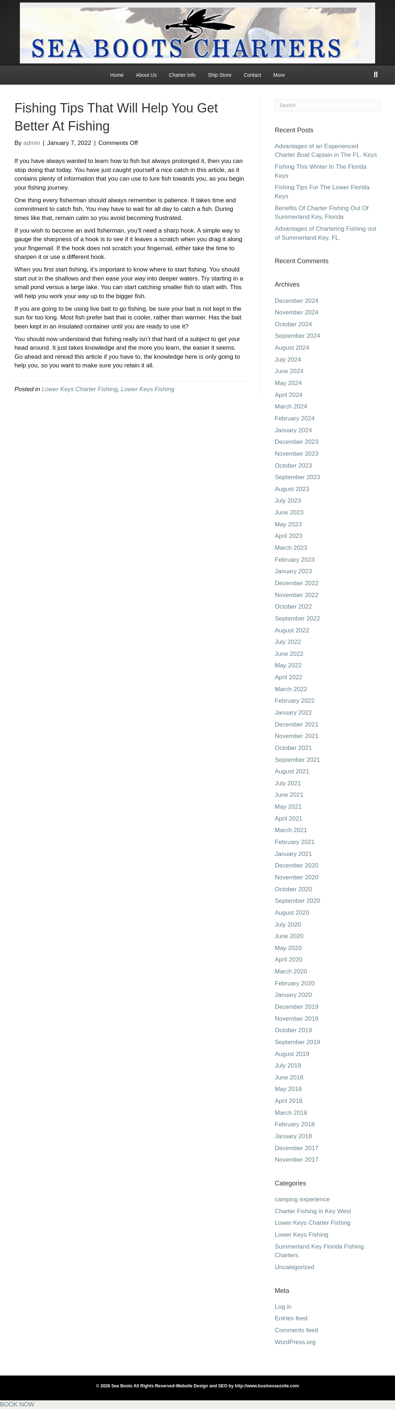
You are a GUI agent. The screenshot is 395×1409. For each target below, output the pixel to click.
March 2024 (291, 406)
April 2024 (289, 395)
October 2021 (293, 748)
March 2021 (291, 830)
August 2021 (292, 771)
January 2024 (293, 430)
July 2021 (288, 783)
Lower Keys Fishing (147, 389)
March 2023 (291, 547)
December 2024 (296, 300)
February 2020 (295, 983)
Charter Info (182, 75)
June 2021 (289, 794)
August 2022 (292, 630)
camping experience (302, 1199)
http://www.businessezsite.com (266, 1385)
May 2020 (288, 948)
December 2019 (296, 1006)
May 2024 (288, 383)
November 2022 (296, 595)
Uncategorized (294, 1267)
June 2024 (289, 371)
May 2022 (288, 665)
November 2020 (296, 877)
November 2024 (296, 312)
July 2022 (288, 642)
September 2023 (297, 477)
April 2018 (289, 1100)
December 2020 (296, 865)
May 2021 (288, 806)
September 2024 (297, 335)
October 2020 (293, 889)
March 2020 (291, 971)
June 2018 (289, 1077)
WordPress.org (295, 1342)
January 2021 (293, 854)
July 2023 (288, 500)
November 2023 (296, 453)
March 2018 (291, 1112)
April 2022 (289, 677)
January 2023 (293, 571)
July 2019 (288, 1065)
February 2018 (295, 1124)
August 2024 (292, 347)
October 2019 (293, 1030)
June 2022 (289, 653)
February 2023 (295, 559)
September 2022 (297, 618)
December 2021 (296, 724)
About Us (146, 75)
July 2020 (288, 924)
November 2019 (296, 1018)
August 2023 (292, 489)
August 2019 (292, 1054)
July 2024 (288, 359)
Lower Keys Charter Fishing (80, 389)
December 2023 (296, 441)
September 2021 (297, 759)
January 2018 (293, 1136)
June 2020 (289, 936)
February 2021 (295, 842)
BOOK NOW (17, 1404)
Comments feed (296, 1330)
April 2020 (289, 959)
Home (116, 75)
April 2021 (289, 818)
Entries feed (291, 1318)
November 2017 (296, 1159)
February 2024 (295, 418)
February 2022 (295, 700)
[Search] (376, 74)
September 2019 (297, 1042)
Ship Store (219, 75)
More (279, 75)
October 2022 (293, 606)
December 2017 (296, 1148)
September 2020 (297, 900)
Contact (252, 75)
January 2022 (293, 712)
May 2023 (288, 524)
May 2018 (288, 1089)
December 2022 (296, 583)
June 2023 (289, 512)
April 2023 (289, 536)
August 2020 (292, 912)
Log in (283, 1306)
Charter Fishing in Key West (313, 1211)
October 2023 (293, 465)
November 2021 (296, 736)
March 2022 (291, 689)
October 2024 (293, 324)
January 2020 (293, 994)
